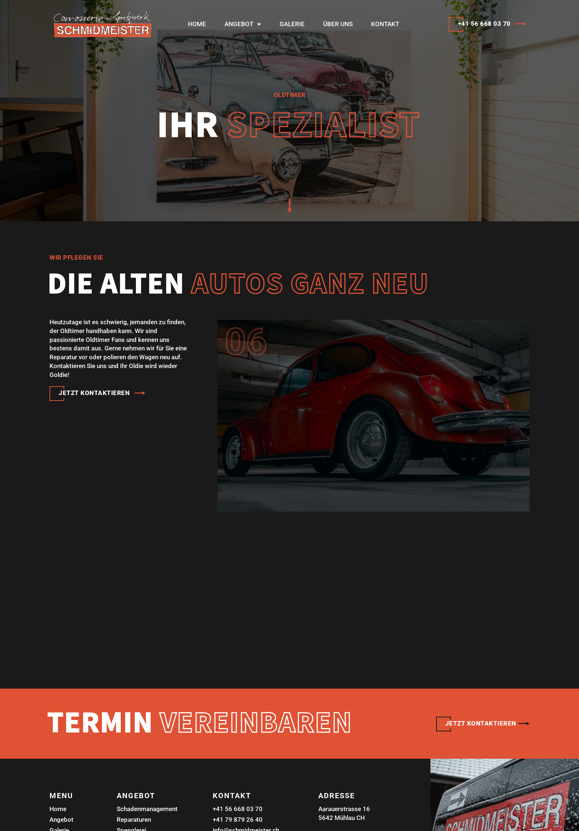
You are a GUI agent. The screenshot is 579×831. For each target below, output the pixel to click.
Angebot (243, 24)
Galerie (292, 24)
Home (197, 24)
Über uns (338, 24)
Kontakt (385, 24)
